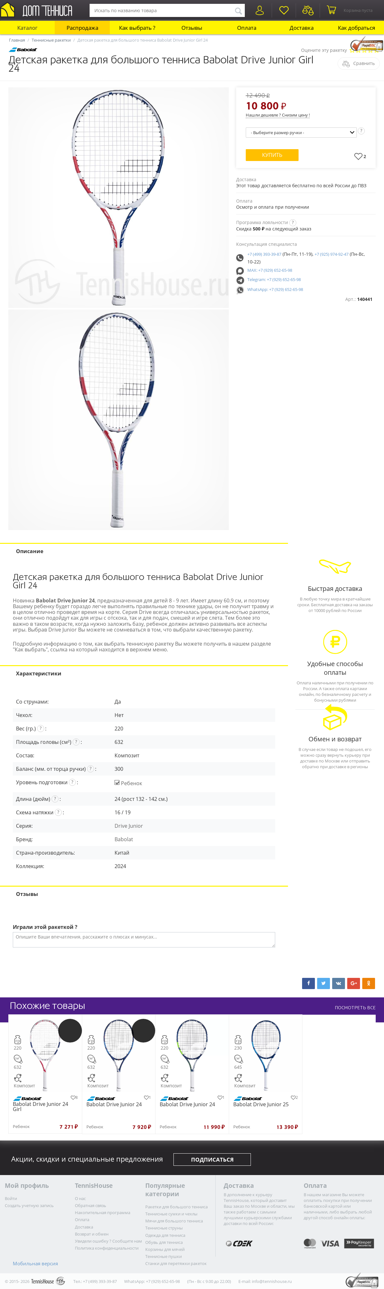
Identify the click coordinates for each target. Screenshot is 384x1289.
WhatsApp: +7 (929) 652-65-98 (275, 289)
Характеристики (38, 673)
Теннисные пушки (163, 1256)
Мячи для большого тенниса (174, 1221)
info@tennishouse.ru (272, 1281)
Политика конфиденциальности (107, 1248)
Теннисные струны (164, 1228)
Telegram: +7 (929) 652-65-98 (274, 279)
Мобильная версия (35, 1263)
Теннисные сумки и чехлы (171, 1214)
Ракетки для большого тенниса (176, 1207)
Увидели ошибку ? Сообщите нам (108, 1241)
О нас (80, 1198)
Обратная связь (90, 1205)
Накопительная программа (102, 1212)
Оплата (246, 27)
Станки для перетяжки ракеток (176, 1263)
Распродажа (82, 27)
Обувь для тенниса (164, 1242)
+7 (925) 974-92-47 (331, 254)
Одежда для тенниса (165, 1235)
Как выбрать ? (137, 27)
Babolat (124, 839)
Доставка (302, 27)
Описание (29, 551)
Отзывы (191, 27)
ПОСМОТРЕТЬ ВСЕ (355, 1007)
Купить (272, 154)
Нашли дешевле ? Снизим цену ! (278, 115)
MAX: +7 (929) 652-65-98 (269, 270)
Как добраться (356, 27)
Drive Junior (129, 825)
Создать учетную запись (29, 1205)
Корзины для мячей (165, 1249)
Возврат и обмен (91, 1234)
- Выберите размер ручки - (277, 132)
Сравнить (364, 63)
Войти (11, 1198)
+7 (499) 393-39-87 (264, 254)
